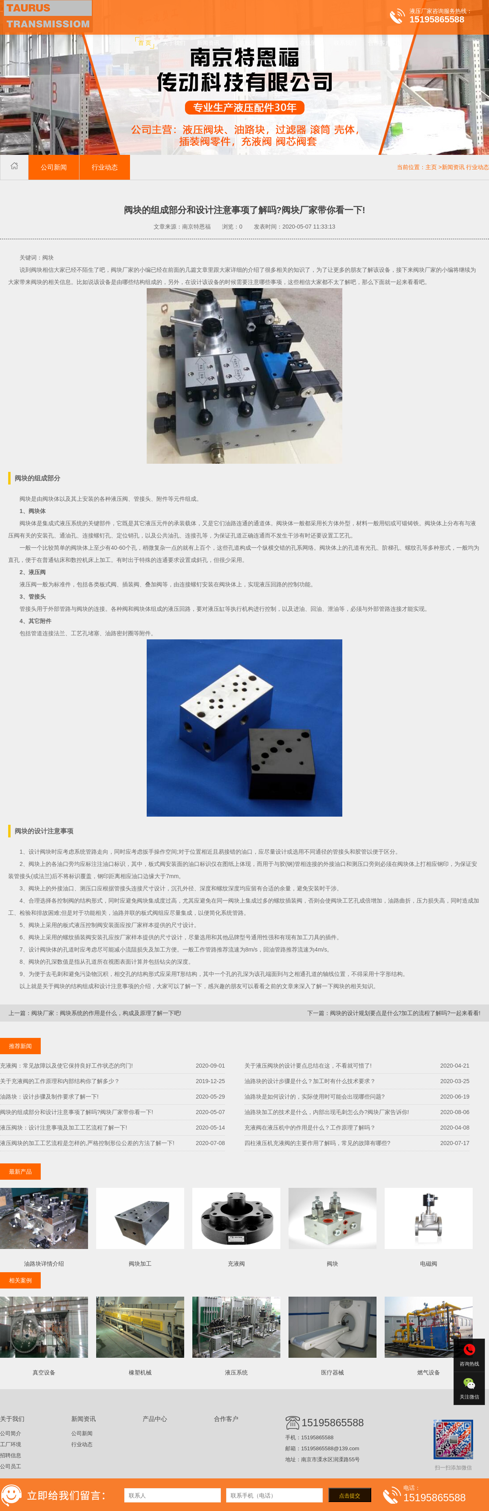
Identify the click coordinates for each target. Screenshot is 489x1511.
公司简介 (10, 1433)
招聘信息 (10, 1455)
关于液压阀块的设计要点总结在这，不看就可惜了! (308, 1065)
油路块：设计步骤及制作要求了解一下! (49, 1096)
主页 (431, 167)
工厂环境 (10, 1444)
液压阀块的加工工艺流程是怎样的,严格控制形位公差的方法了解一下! (87, 1143)
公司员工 (10, 1466)
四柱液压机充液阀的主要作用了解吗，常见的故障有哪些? (317, 1143)
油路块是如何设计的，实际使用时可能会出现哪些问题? (314, 1096)
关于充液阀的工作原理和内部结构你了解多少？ (60, 1081)
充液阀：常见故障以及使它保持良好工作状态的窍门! (66, 1065)
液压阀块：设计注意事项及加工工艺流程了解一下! (63, 1127)
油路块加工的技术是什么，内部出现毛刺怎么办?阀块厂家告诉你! (326, 1112)
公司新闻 (54, 167)
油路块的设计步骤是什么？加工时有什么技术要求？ (310, 1081)
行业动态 (105, 167)
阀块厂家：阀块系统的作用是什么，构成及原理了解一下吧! (106, 1013)
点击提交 (349, 1496)
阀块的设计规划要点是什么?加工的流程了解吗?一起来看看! (405, 1013)
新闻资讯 (453, 167)
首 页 (144, 43)
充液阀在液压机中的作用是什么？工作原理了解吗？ (310, 1127)
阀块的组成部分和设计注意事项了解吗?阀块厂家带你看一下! (76, 1112)
